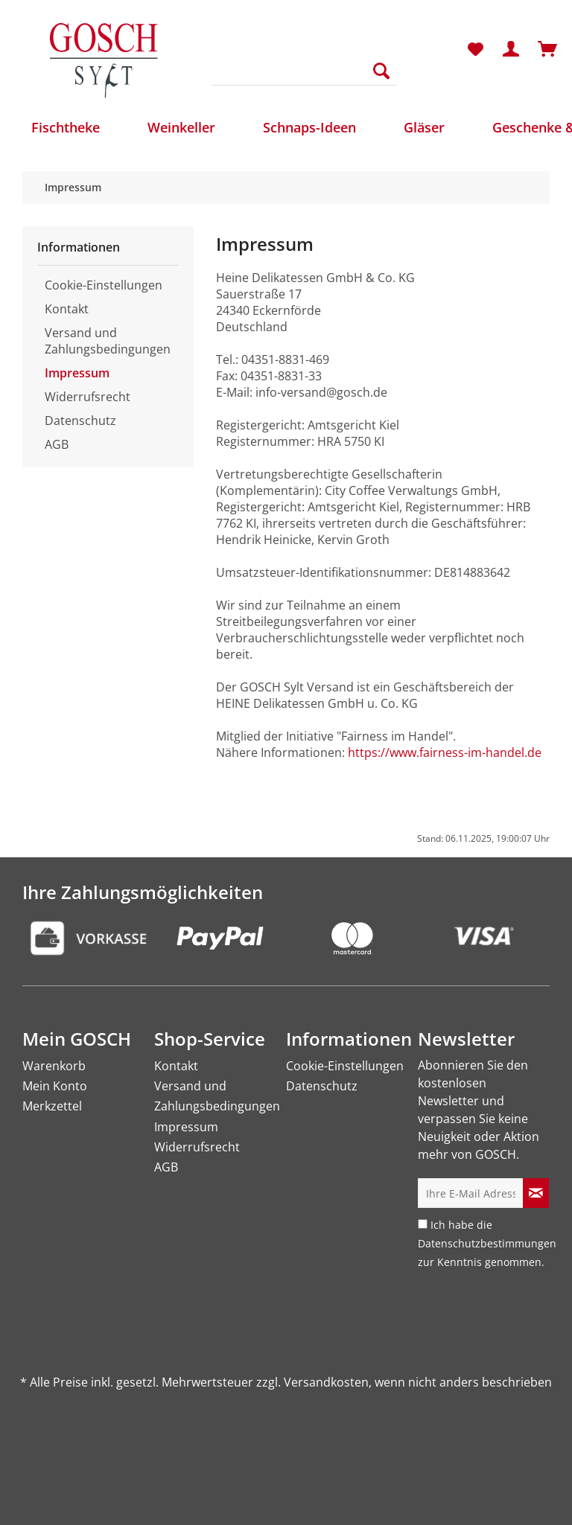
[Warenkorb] (548, 50)
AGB (57, 444)
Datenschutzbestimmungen (487, 1243)
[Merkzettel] (475, 50)
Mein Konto (54, 1086)
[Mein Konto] (512, 50)
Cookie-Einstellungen (103, 285)
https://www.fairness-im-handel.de (444, 752)
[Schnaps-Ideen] (309, 127)
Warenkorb (54, 1066)
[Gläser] (424, 127)
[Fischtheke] (65, 127)
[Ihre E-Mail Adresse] (471, 1193)
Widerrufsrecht (87, 397)
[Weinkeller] (181, 127)
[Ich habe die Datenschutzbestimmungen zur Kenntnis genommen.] (423, 1224)
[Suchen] (381, 71)
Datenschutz (80, 420)
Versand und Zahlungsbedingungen (108, 340)
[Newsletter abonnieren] (536, 1193)
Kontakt (67, 309)
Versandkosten (326, 1382)
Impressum (77, 373)
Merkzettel (52, 1106)
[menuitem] (305, 78)
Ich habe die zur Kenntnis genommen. (487, 1243)
